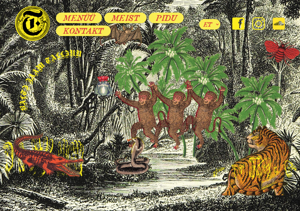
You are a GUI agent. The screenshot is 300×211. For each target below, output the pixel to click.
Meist (125, 18)
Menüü (79, 18)
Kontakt (83, 31)
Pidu (166, 18)
